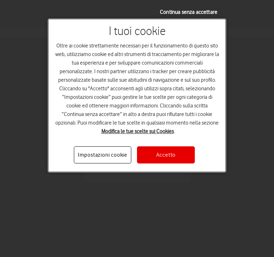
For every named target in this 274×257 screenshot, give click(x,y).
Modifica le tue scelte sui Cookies (137, 131)
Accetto (166, 155)
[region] (137, 95)
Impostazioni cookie (102, 155)
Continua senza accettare (188, 12)
